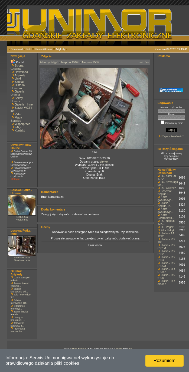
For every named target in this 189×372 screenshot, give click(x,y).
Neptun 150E (70, 62)
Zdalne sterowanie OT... (19, 301)
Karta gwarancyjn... (166, 199)
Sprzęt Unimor (17, 99)
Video (18, 114)
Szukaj (19, 81)
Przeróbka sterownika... (18, 330)
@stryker (15, 179)
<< (141, 62)
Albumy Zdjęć (49, 62)
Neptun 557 (22, 217)
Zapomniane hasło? (173, 136)
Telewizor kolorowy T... (17, 324)
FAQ (18, 127)
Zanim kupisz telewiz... (19, 313)
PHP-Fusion (79, 349)
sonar (119, 349)
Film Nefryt (167, 230)
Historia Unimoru (18, 86)
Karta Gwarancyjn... (166, 216)
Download (16, 49)
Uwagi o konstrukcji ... (18, 318)
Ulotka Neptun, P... (165, 205)
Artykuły (60, 49)
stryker (104, 161)
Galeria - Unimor (18, 93)
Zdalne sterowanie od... (19, 290)
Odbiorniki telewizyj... (18, 307)
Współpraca (22, 124)
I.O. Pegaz (167, 227)
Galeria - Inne (24, 104)
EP (130, 349)
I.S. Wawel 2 (168, 188)
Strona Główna (44, 49)
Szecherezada (22, 257)
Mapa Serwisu (16, 119)
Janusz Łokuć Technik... (20, 284)
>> (147, 62)
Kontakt (20, 130)
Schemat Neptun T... (164, 193)
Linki (28, 49)
